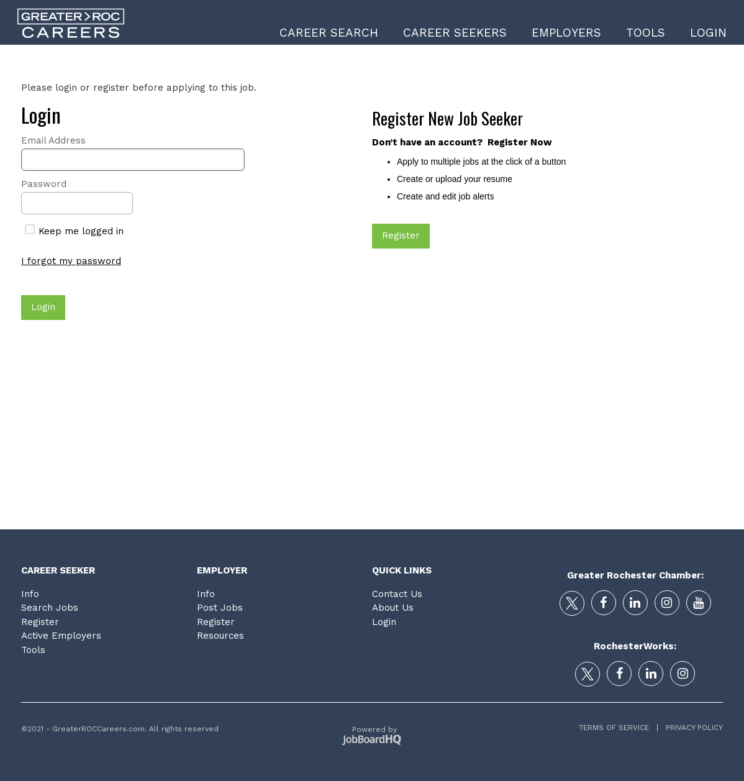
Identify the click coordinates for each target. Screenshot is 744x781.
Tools (645, 32)
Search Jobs (49, 607)
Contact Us (397, 594)
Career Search (328, 32)
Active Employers (61, 635)
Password (43, 184)
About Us (393, 607)
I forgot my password (71, 261)
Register (40, 622)
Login (708, 32)
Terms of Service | (618, 727)
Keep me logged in (74, 231)
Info (30, 594)
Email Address (53, 140)
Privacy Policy (690, 727)
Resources (220, 635)
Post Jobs (220, 607)
